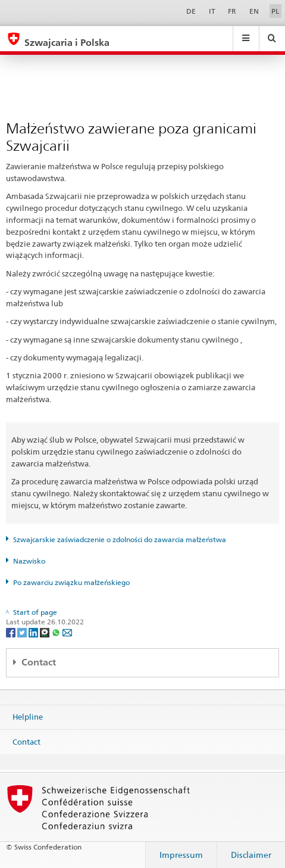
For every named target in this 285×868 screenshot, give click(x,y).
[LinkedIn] (34, 631)
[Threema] (45, 631)
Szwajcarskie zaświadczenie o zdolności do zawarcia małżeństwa (119, 539)
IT (212, 11)
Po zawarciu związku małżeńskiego (71, 582)
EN (254, 11)
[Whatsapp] (56, 631)
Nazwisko (29, 560)
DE (191, 11)
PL (275, 11)
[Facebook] (11, 631)
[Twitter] (23, 631)
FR (232, 11)
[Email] (67, 631)
